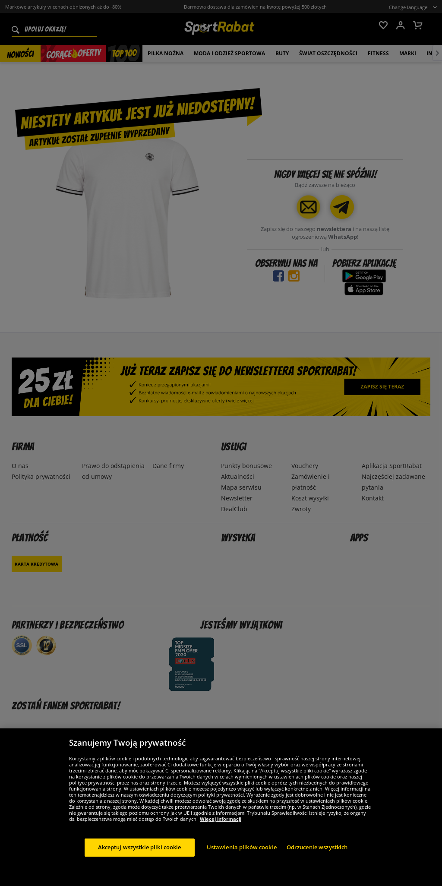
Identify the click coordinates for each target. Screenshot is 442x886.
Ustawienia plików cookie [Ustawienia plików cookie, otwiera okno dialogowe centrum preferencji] (242, 856)
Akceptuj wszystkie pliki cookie (139, 856)
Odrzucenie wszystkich (317, 856)
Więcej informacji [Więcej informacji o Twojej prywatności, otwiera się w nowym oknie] (220, 828)
